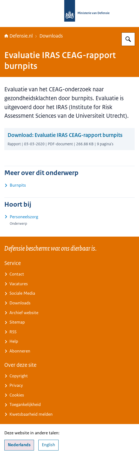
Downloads (51, 36)
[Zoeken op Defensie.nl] (128, 39)
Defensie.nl (18, 36)
